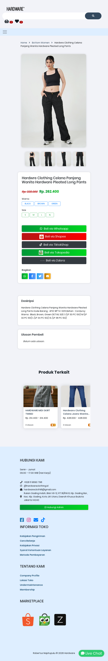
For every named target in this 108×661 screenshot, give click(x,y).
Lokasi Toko (26, 580)
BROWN (41, 203)
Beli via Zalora (54, 260)
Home (26, 42)
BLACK (28, 203)
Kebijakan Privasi (29, 545)
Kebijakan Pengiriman (32, 536)
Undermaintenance (31, 585)
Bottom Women (43, 42)
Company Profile (29, 575)
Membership (27, 589)
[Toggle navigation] (4, 32)
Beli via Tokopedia (54, 252)
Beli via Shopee (54, 236)
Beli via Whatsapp (54, 229)
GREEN (54, 203)
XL (50, 214)
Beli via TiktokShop (54, 245)
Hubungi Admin (54, 507)
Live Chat (90, 653)
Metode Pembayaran (32, 554)
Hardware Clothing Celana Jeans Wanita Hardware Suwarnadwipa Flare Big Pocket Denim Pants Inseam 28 (78, 412)
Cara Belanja (27, 540)
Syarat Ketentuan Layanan (35, 550)
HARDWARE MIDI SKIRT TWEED (37, 412)
